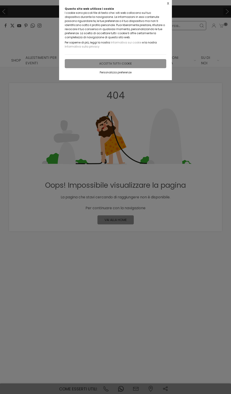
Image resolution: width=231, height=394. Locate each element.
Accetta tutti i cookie (115, 63)
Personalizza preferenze (116, 72)
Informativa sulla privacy (82, 46)
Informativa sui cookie (126, 42)
